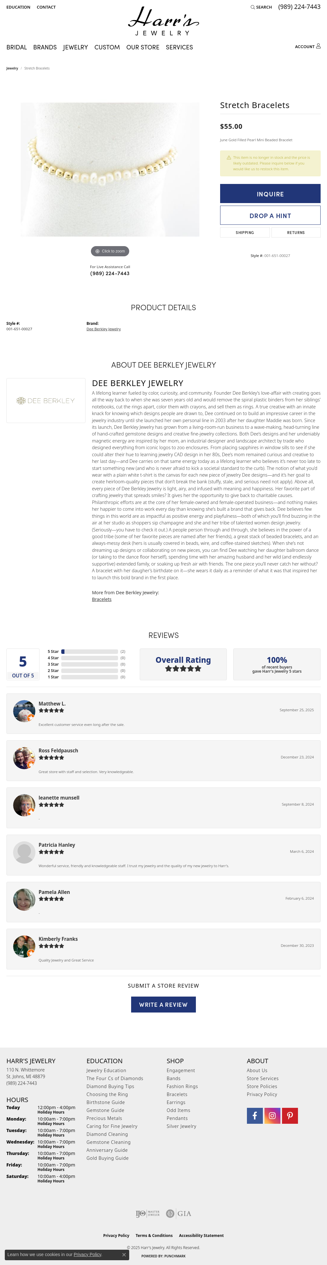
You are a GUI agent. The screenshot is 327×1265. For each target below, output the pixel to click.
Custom (107, 46)
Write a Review (163, 1004)
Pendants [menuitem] (177, 1118)
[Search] (261, 7)
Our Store (143, 46)
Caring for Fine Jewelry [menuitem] (111, 1126)
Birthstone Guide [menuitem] (105, 1102)
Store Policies (262, 1086)
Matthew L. (52, 703)
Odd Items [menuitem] (178, 1110)
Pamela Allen (54, 892)
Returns (296, 232)
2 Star (53, 670)
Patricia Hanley (57, 845)
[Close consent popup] (124, 1255)
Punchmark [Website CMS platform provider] (175, 1256)
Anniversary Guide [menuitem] (107, 1150)
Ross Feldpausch (58, 750)
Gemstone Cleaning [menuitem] (108, 1142)
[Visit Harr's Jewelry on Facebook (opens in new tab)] (255, 1116)
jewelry (12, 68)
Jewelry (75, 46)
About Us (257, 1070)
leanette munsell (59, 797)
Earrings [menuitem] (176, 1102)
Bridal (16, 46)
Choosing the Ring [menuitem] (107, 1094)
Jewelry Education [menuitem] (106, 1070)
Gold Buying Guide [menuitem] (107, 1158)
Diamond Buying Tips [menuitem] (110, 1086)
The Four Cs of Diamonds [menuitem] (114, 1078)
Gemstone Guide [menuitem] (105, 1110)
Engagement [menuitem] (181, 1070)
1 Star (53, 677)
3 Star (53, 664)
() (123, 651)
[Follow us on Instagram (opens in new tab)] (272, 1116)
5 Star (53, 651)
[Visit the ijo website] (148, 1214)
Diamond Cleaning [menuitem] (107, 1134)
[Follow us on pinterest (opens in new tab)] (290, 1116)
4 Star (53, 658)
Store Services (263, 1078)
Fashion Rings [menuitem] (182, 1086)
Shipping (245, 232)
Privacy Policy (262, 1094)
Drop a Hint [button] (270, 215)
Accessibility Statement (201, 1235)
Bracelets (102, 599)
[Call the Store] (21, 1083)
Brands (45, 46)
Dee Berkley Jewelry (103, 328)
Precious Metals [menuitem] (104, 1118)
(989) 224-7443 (110, 273)
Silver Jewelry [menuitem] (182, 1126)
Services (179, 46)
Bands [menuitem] (174, 1078)
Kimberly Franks (58, 939)
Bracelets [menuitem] (177, 1094)
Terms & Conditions (154, 1235)
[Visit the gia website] (178, 1214)
